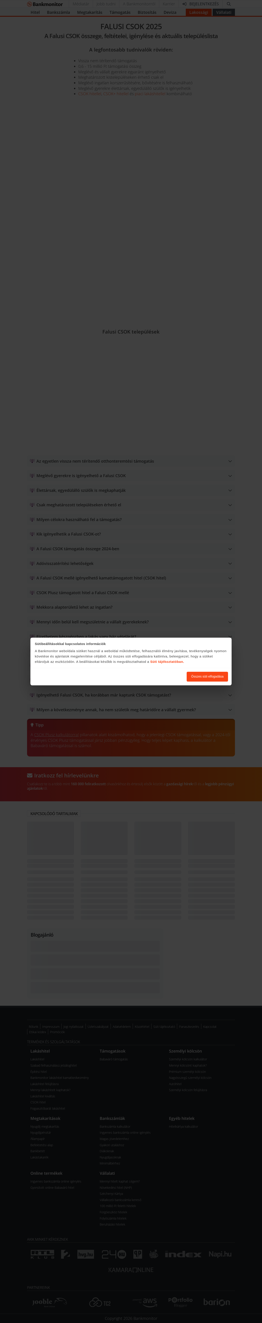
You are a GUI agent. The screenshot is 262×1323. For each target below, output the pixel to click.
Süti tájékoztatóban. (167, 662)
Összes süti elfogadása (207, 676)
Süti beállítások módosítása (158, 676)
